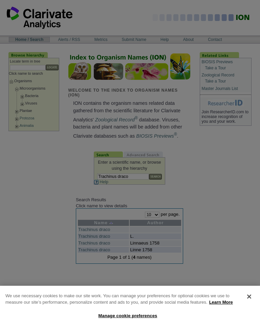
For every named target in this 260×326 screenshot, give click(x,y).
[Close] (249, 300)
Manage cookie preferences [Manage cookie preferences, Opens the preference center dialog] (128, 319)
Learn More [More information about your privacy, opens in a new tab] (221, 305)
